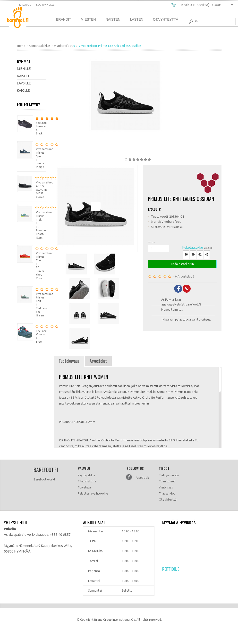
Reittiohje (170, 569)
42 (206, 254)
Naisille (23, 76)
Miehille (24, 69)
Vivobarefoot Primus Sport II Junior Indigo (31, 154)
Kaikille (23, 90)
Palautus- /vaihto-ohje (93, 493)
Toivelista (84, 487)
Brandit (63, 19)
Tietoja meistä (169, 475)
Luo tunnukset (46, 4)
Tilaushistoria (87, 481)
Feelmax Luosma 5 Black (31, 125)
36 (186, 254)
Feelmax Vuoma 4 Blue (31, 333)
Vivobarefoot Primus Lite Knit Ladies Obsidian (21, 18)
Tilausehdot (167, 493)
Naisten (113, 19)
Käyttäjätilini (86, 475)
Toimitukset (167, 481)
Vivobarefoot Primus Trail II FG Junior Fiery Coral (31, 262)
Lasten (136, 19)
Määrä (151, 242)
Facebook (142, 477)
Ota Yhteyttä (165, 19)
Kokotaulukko (192, 247)
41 (199, 254)
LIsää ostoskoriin (182, 264)
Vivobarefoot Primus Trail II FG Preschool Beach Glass (31, 222)
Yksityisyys (166, 487)
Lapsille (24, 83)
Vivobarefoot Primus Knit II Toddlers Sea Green (31, 301)
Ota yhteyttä (168, 499)
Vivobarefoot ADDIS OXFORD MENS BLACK (31, 186)
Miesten (88, 19)
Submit (190, 21)
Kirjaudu (25, 4)
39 (193, 254)
